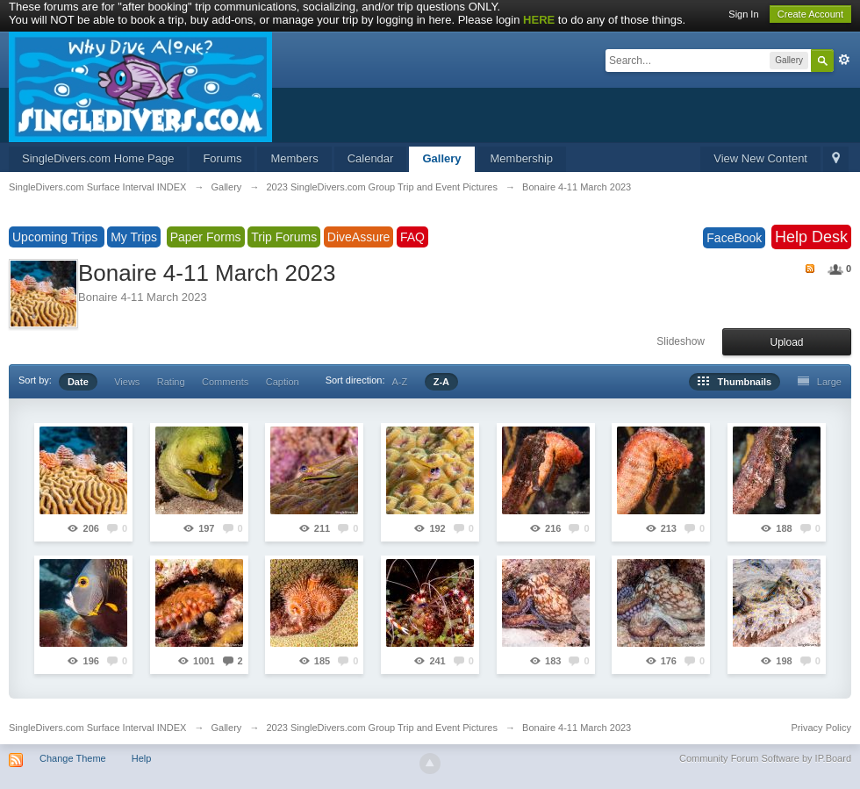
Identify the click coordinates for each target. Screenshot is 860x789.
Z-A (441, 382)
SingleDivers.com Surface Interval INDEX (97, 727)
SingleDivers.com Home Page (98, 158)
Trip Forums (284, 237)
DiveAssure (359, 237)
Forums (222, 158)
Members (294, 158)
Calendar (371, 158)
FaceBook (734, 238)
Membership (522, 158)
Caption (282, 382)
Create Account (810, 14)
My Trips (134, 237)
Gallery (441, 158)
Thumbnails (734, 382)
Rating (171, 382)
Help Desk (811, 237)
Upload (786, 342)
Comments (225, 382)
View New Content (760, 158)
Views (127, 382)
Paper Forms (205, 237)
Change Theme (72, 758)
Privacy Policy (821, 727)
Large (820, 382)
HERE (539, 19)
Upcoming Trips (56, 237)
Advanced (844, 60)
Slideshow (680, 341)
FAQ (412, 237)
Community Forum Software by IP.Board (765, 758)
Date (78, 382)
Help (142, 758)
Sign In (743, 14)
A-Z (400, 382)
